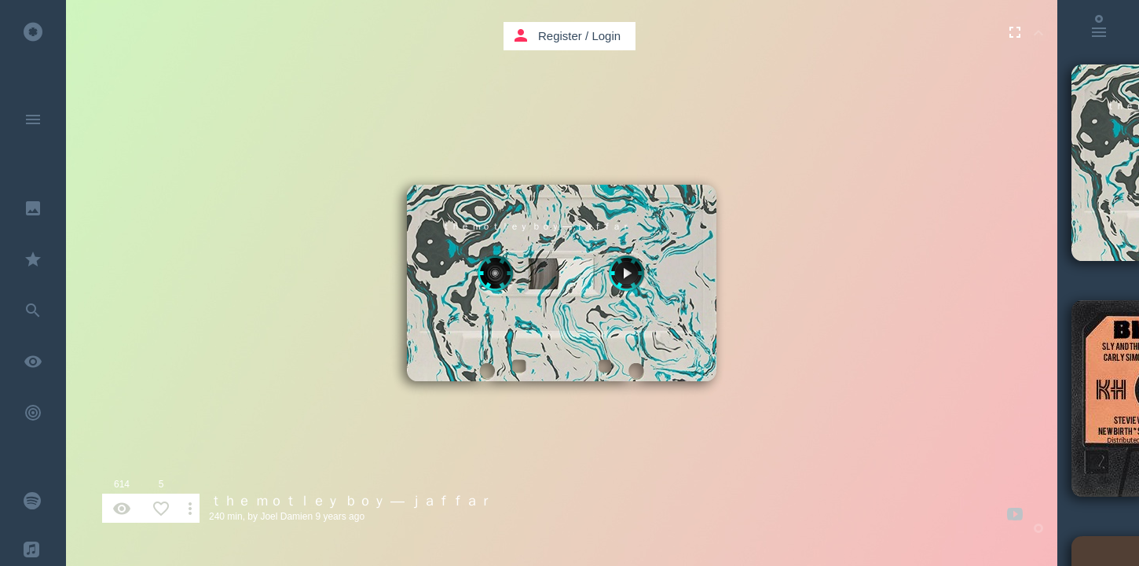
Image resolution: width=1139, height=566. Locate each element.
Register (560, 35)
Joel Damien (286, 516)
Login (606, 35)
